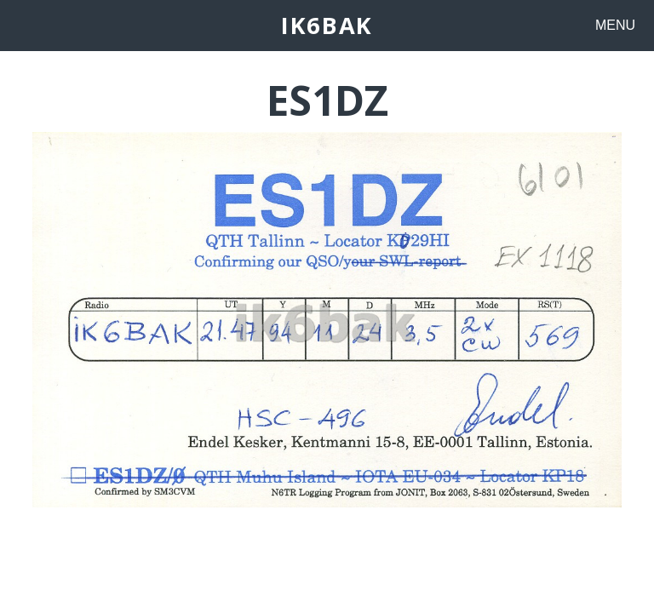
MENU (615, 25)
